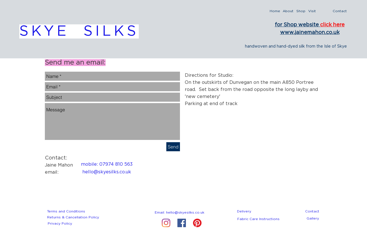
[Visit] (312, 11)
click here (332, 24)
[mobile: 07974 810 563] (107, 164)
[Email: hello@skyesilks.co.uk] (180, 212)
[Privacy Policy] (60, 223)
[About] (288, 11)
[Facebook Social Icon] (181, 223)
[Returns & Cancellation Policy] (73, 217)
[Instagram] (166, 223)
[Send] (173, 146)
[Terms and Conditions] (66, 211)
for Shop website (297, 24)
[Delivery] (244, 211)
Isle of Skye (335, 46)
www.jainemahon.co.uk (309, 32)
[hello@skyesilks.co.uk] (107, 172)
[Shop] (301, 11)
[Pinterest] (197, 223)
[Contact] (339, 11)
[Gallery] (313, 218)
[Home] (274, 11)
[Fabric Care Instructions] (258, 219)
